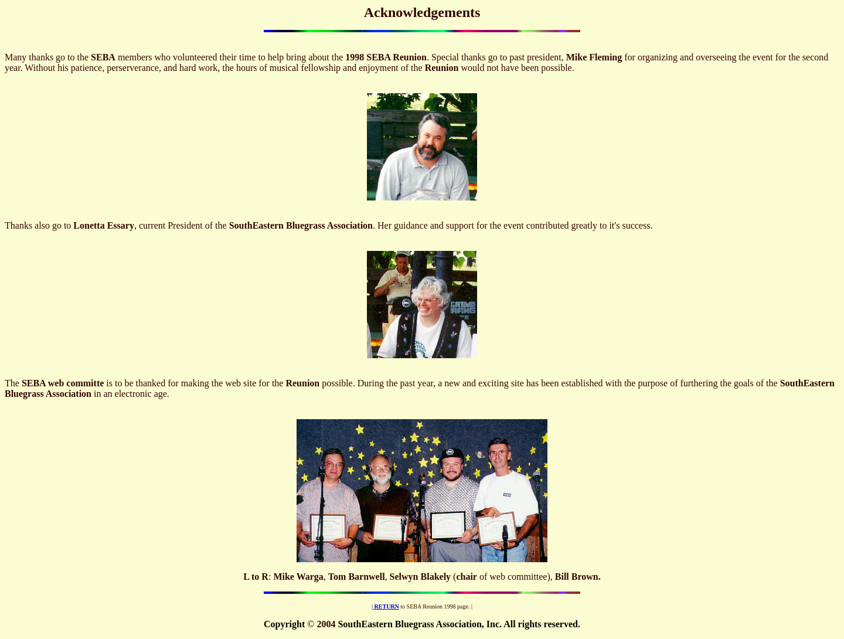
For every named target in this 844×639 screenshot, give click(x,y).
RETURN (387, 606)
